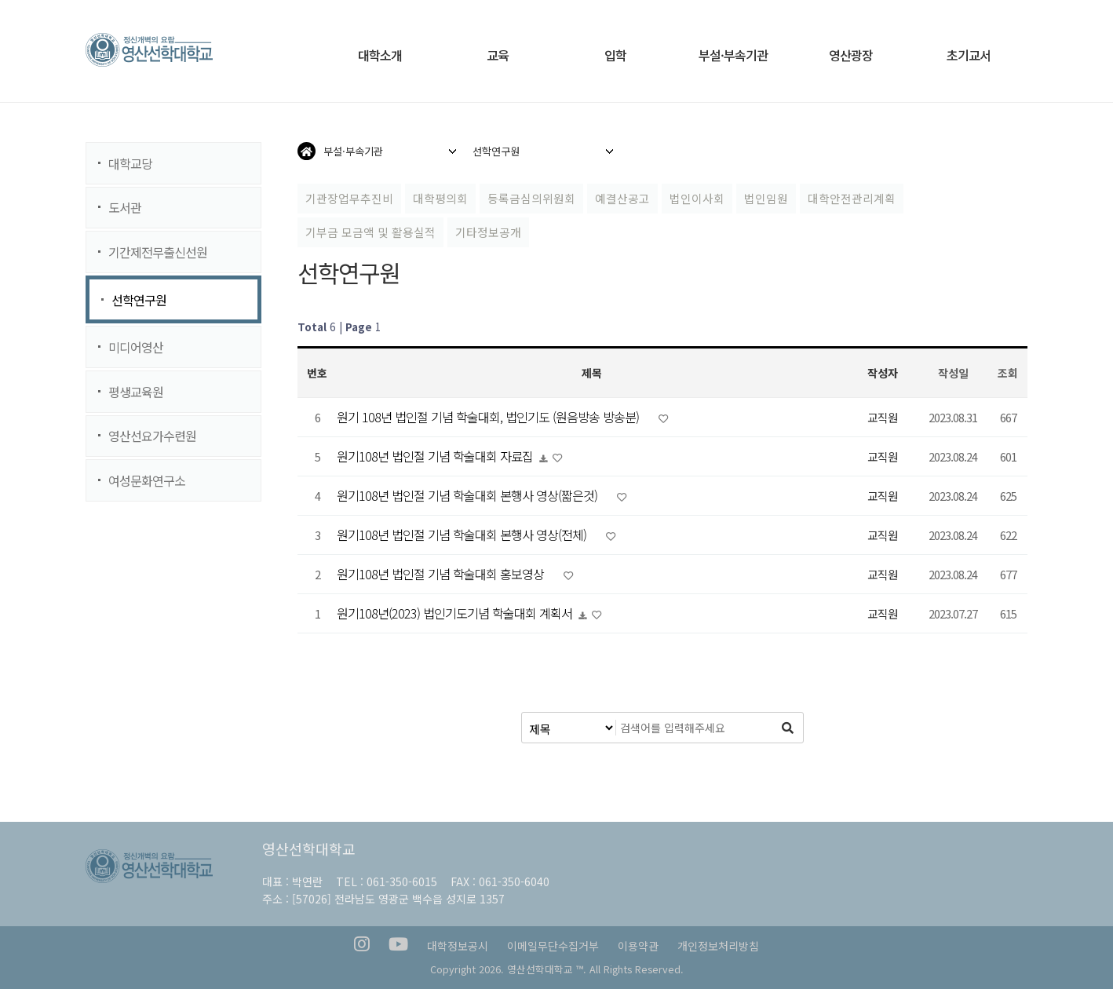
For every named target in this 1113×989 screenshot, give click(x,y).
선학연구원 (138, 299)
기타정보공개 (488, 232)
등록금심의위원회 (531, 198)
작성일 (953, 373)
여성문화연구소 (146, 480)
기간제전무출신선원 (157, 252)
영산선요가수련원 (152, 435)
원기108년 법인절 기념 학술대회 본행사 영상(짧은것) (468, 495)
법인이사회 (697, 198)
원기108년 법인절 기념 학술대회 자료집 (436, 456)
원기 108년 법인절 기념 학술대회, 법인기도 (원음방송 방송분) (489, 416)
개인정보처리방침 (718, 946)
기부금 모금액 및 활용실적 (370, 232)
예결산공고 (622, 198)
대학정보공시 (457, 946)
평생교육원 (135, 391)
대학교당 (130, 163)
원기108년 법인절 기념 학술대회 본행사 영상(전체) (463, 534)
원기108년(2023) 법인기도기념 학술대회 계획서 (456, 613)
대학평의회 (440, 198)
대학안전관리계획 (852, 198)
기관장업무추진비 (349, 198)
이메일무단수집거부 (553, 946)
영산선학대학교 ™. (546, 969)
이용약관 (638, 946)
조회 (1008, 373)
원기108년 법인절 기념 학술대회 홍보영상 (442, 573)
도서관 (124, 207)
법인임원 (766, 198)
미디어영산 (135, 347)
